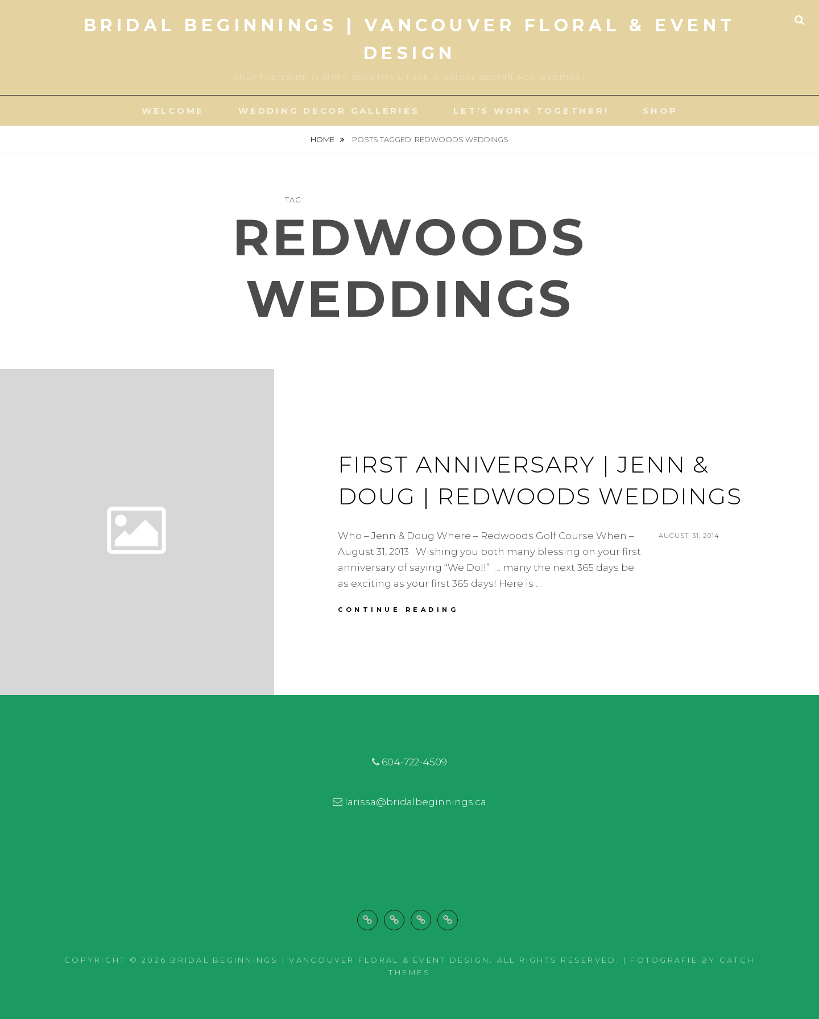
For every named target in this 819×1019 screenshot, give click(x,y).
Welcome (173, 110)
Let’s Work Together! (531, 110)
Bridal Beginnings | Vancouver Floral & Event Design (330, 959)
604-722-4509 (414, 762)
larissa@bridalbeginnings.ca (415, 801)
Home (323, 139)
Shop (660, 110)
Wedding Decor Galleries (328, 110)
